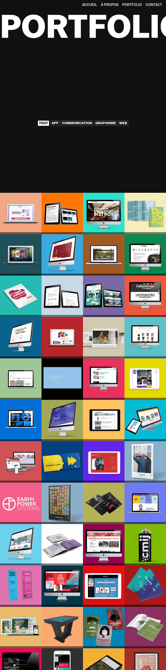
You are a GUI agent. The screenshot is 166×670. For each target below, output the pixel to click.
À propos (109, 5)
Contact (154, 5)
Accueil (89, 5)
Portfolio (132, 5)
